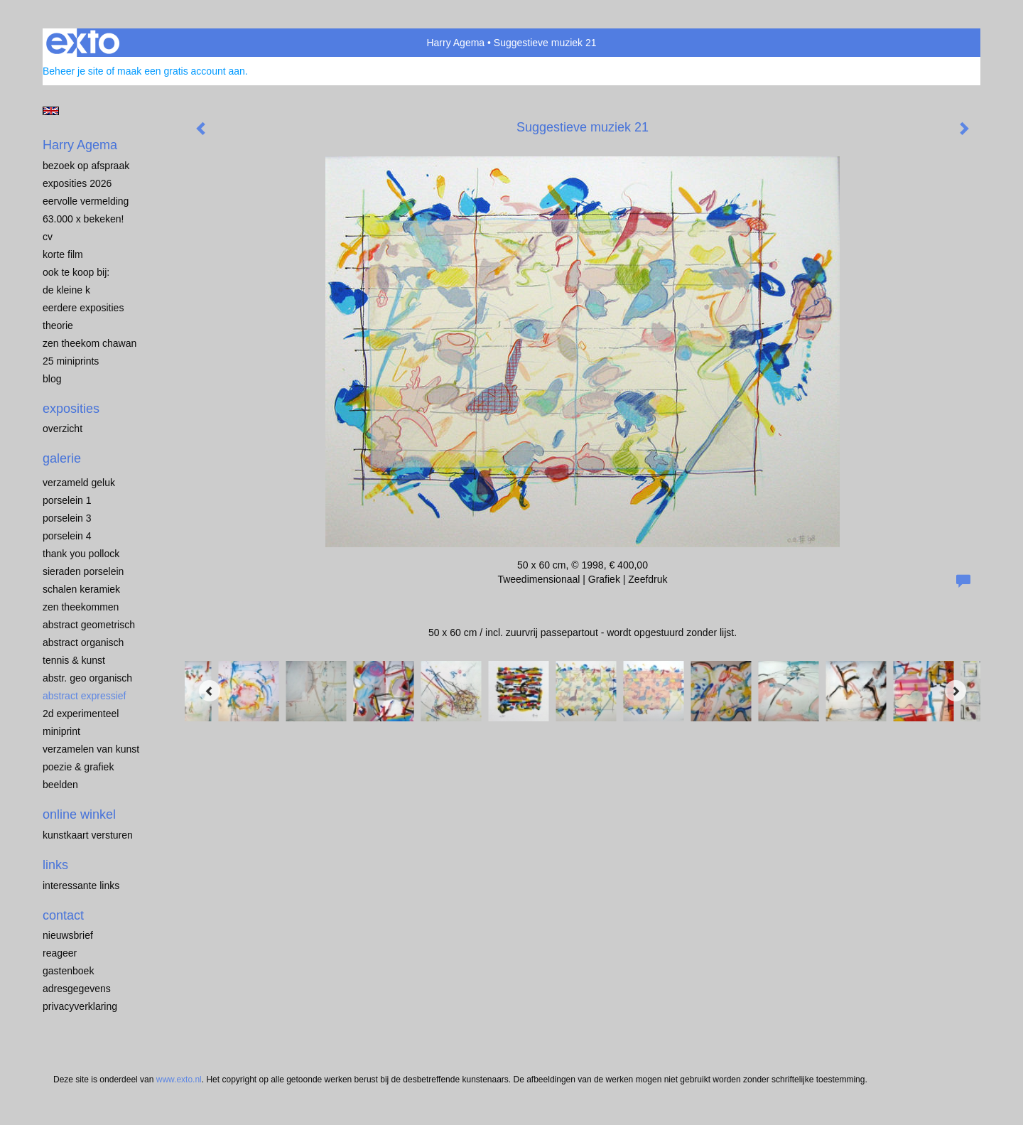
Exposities (71, 409)
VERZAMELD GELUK (79, 482)
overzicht (62, 428)
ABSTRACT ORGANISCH (83, 642)
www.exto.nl (179, 1079)
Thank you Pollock (81, 553)
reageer (60, 953)
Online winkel (79, 814)
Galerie (62, 458)
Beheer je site (73, 71)
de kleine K (66, 290)
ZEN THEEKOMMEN (81, 607)
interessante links (81, 885)
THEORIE (58, 325)
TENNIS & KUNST (74, 660)
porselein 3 (67, 518)
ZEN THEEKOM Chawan (89, 343)
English (51, 111)
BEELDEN (60, 784)
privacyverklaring (80, 1006)
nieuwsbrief (68, 935)
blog (52, 378)
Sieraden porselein (83, 571)
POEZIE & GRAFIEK (78, 767)
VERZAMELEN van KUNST (91, 749)
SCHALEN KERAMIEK (81, 589)
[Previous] (209, 690)
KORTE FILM (63, 254)
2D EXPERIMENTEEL (81, 713)
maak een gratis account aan (181, 71)
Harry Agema (455, 42)
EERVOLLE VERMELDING (86, 201)
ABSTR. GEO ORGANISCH (87, 678)
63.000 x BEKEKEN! (83, 219)
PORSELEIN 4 (67, 536)
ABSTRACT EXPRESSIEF (84, 695)
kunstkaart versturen (88, 835)
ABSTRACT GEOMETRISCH (89, 624)
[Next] (955, 690)
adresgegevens (77, 988)
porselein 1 (67, 500)
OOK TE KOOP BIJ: (76, 272)
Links (55, 865)
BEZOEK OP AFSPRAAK (86, 165)
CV (48, 236)
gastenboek (68, 970)
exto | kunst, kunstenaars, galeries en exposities (83, 42)
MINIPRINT (61, 731)
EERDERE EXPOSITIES (83, 307)
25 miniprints (71, 361)
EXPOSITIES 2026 (77, 183)
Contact (63, 915)
